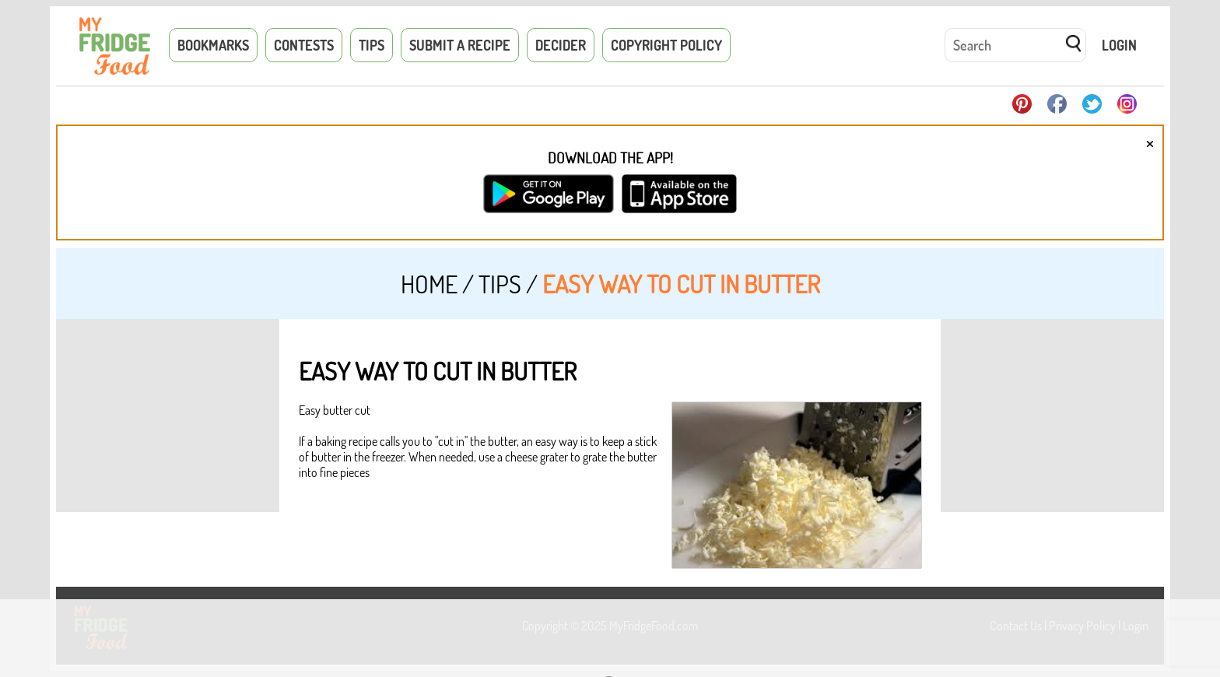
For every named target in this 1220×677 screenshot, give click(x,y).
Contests (304, 45)
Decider (560, 45)
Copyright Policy (666, 45)
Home (429, 284)
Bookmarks (213, 45)
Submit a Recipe (459, 45)
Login (1119, 45)
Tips (371, 45)
